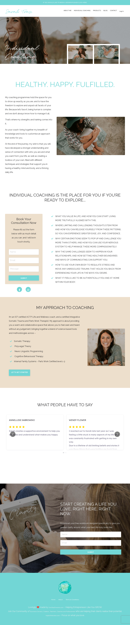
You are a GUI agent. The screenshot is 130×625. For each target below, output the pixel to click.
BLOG (105, 11)
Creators (46, 611)
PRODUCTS (97, 11)
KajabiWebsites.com (53, 615)
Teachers (53, 611)
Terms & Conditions (72, 599)
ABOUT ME (67, 11)
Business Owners (36, 611)
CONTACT (113, 11)
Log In (121, 11)
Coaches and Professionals (66, 611)
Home (53, 599)
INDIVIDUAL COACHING (82, 11)
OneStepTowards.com (56, 607)
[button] (24, 277)
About (60, 599)
